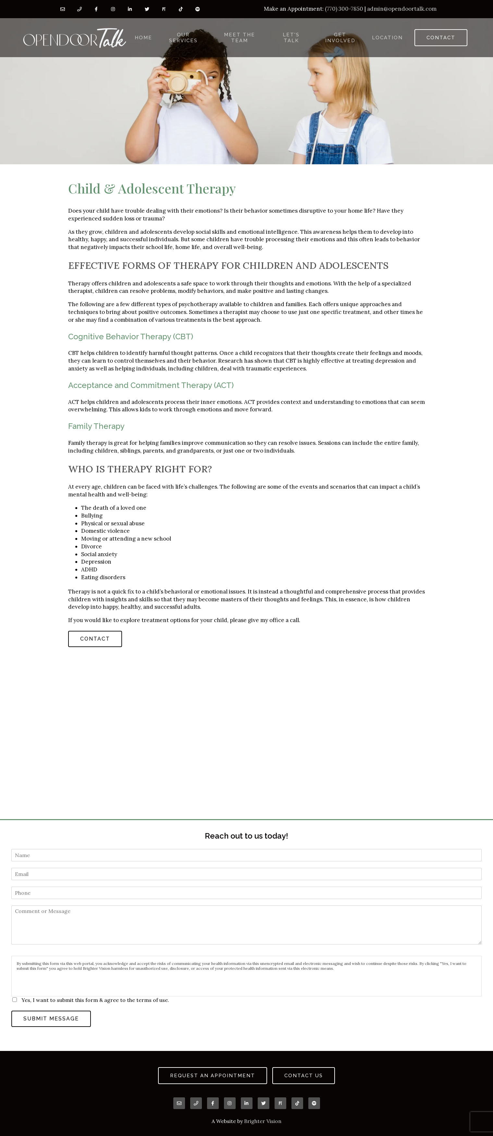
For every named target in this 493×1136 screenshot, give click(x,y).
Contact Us (303, 1076)
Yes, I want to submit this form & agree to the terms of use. (95, 1000)
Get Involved (340, 38)
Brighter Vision (262, 1121)
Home (143, 38)
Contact (440, 38)
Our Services (183, 38)
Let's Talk (291, 38)
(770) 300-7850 (344, 8)
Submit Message (51, 1019)
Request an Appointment (212, 1076)
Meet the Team (239, 38)
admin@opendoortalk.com (402, 8)
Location (387, 38)
